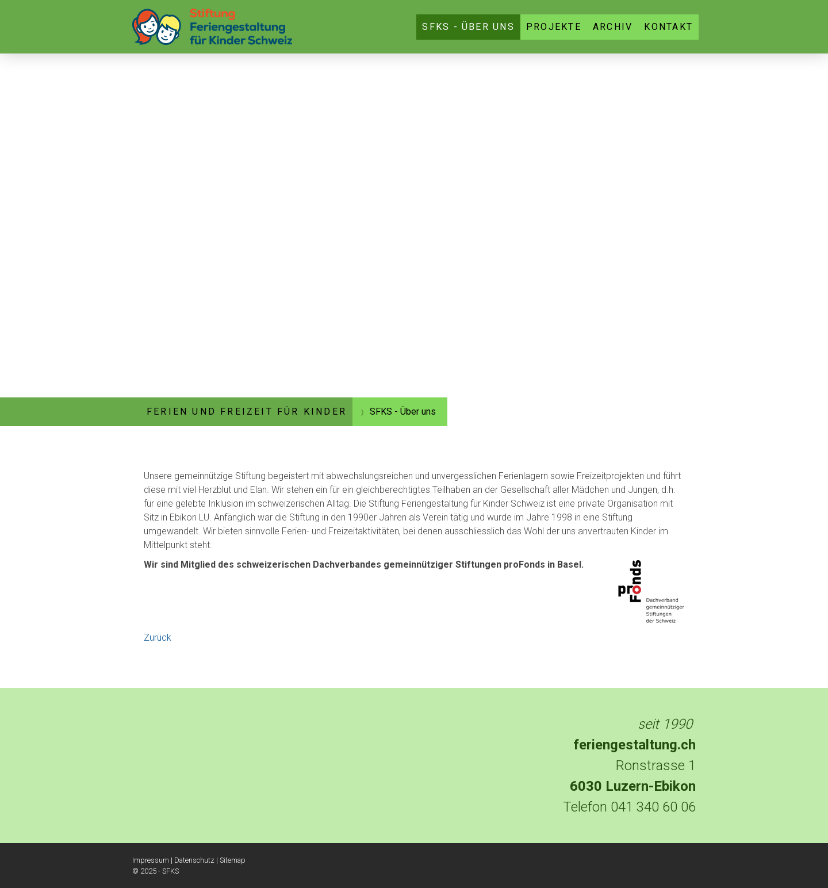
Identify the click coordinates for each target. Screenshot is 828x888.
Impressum (150, 860)
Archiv (612, 26)
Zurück (157, 637)
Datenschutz (194, 860)
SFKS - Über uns (468, 26)
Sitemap (233, 860)
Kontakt (668, 26)
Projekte (553, 26)
